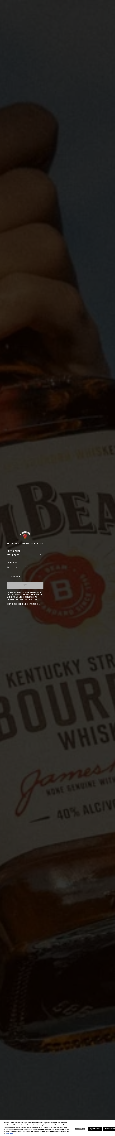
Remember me (14, 576)
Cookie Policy (32, 599)
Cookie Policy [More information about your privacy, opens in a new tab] (9, 1133)
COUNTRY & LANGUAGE (13, 551)
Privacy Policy (19, 599)
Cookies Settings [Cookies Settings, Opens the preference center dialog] (80, 1129)
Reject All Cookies (95, 1129)
